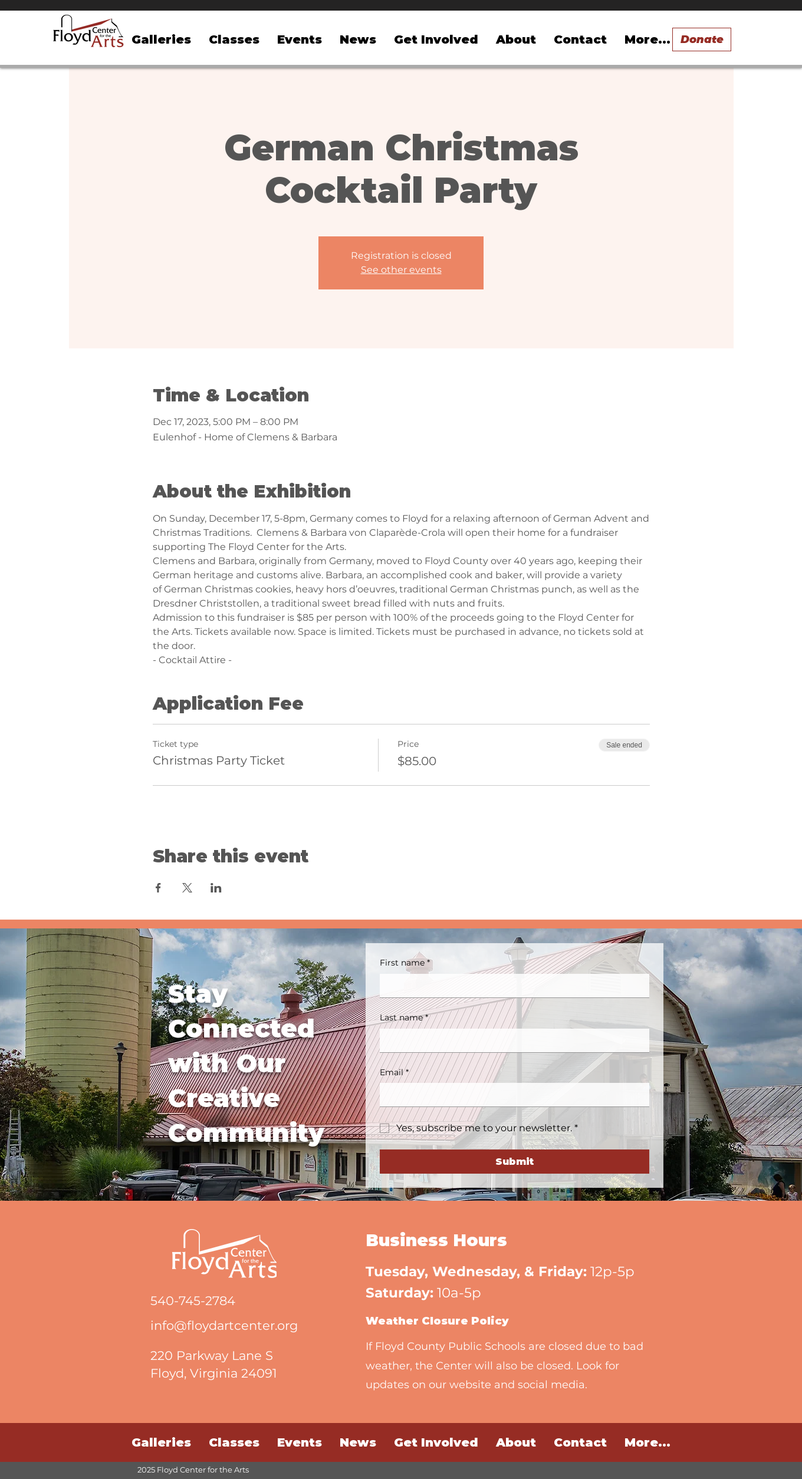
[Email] (511, 1094)
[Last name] (511, 1040)
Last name (404, 1018)
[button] (299, 39)
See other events (401, 269)
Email (394, 1073)
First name (405, 963)
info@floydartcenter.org (224, 1325)
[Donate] (701, 39)
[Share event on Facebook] (158, 887)
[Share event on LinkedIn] (216, 887)
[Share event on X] (187, 887)
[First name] (511, 985)
